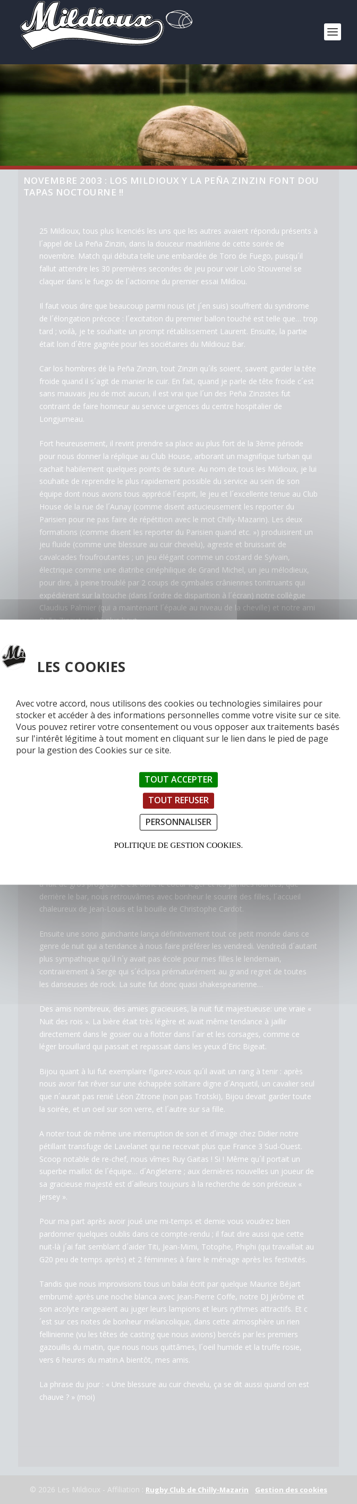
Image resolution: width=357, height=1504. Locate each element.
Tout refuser (178, 800)
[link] (104, 47)
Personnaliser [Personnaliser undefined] (178, 822)
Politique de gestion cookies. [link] (178, 845)
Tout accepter (178, 780)
